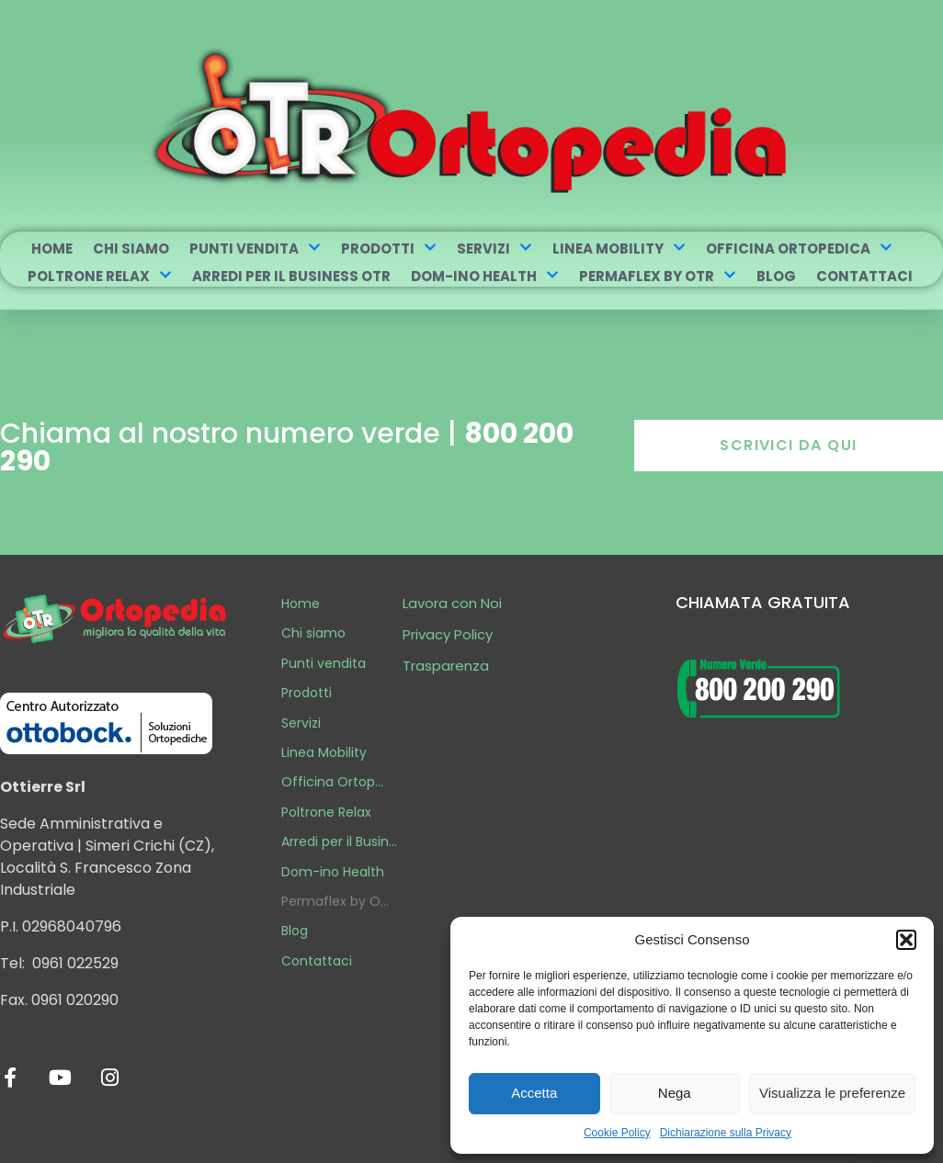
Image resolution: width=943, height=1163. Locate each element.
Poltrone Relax (100, 276)
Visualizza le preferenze (832, 1093)
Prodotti (389, 248)
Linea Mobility (619, 248)
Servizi (494, 248)
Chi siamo (131, 248)
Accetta (534, 1093)
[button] (906, 940)
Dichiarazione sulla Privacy (725, 1132)
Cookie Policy (617, 1132)
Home (52, 248)
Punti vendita (255, 248)
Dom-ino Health (485, 276)
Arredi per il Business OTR (291, 276)
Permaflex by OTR (657, 276)
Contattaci (864, 276)
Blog (776, 276)
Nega (674, 1093)
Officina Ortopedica (799, 248)
